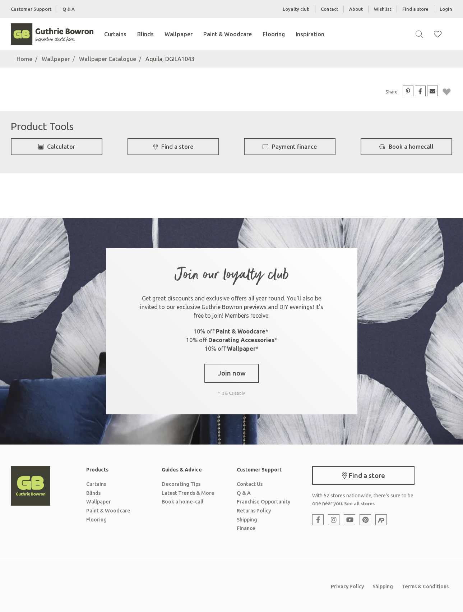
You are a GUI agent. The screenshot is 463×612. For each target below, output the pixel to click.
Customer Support (31, 8)
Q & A (68, 8)
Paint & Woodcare (227, 34)
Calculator (56, 146)
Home (24, 59)
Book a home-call (182, 502)
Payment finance (290, 146)
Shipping (247, 520)
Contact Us (250, 484)
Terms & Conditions (425, 586)
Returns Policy (254, 511)
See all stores (359, 503)
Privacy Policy (347, 586)
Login (446, 8)
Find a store (415, 8)
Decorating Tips (181, 484)
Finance (246, 528)
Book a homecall (406, 146)
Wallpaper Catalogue (107, 59)
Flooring (274, 34)
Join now (232, 373)
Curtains (115, 34)
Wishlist (382, 8)
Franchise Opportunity (263, 502)
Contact (329, 8)
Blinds (145, 34)
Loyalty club (296, 8)
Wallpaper (179, 34)
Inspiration (310, 34)
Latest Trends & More (188, 493)
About (356, 8)
